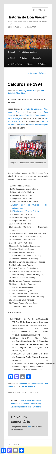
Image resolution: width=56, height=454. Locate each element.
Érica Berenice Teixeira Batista (25, 211)
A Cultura (23, 58)
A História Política (15, 64)
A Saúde (30, 64)
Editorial (11, 52)
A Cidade (12, 58)
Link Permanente (28, 386)
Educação (23, 384)
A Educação (36, 58)
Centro (22, 125)
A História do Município (28, 52)
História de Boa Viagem (28, 17)
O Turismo (42, 64)
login (29, 427)
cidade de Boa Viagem (38, 125)
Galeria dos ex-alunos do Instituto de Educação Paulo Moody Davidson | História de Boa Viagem (26, 403)
